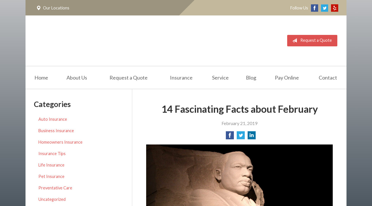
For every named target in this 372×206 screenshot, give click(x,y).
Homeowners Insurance (60, 142)
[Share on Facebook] (230, 137)
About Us (76, 77)
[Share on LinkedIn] (252, 137)
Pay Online (287, 77)
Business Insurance (56, 130)
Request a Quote (311, 40)
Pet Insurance (51, 176)
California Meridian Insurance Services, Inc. (99, 41)
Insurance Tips (52, 153)
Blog (251, 77)
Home (41, 77)
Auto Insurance (52, 119)
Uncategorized (52, 199)
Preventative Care (55, 187)
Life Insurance (51, 165)
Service (220, 77)
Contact (328, 77)
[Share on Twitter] (241, 137)
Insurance (181, 77)
